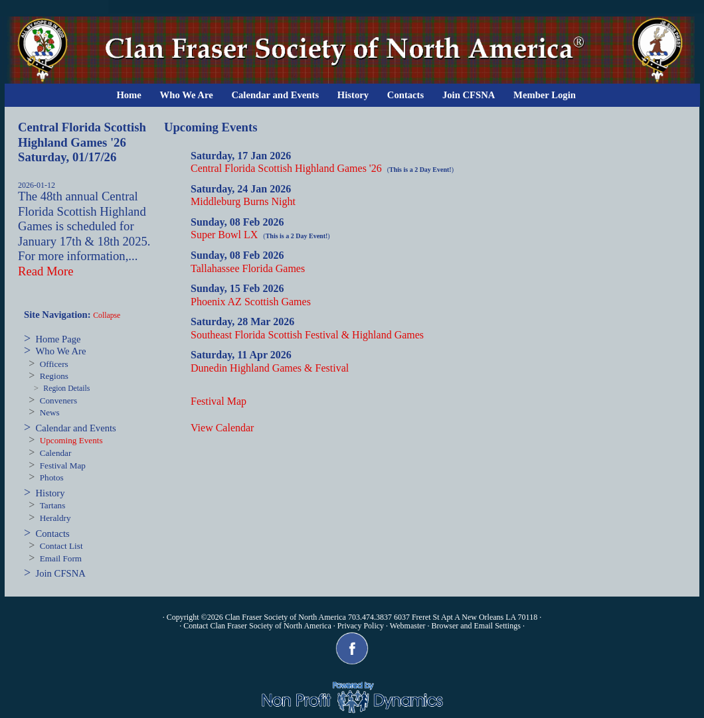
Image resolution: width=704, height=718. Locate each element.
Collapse (106, 315)
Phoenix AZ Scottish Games (251, 301)
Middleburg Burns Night (243, 201)
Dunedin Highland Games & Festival (270, 368)
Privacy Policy (360, 625)
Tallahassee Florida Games (248, 268)
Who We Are (186, 95)
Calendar (56, 453)
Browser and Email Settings (476, 625)
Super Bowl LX (224, 234)
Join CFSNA (468, 95)
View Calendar (222, 427)
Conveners (58, 400)
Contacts (405, 95)
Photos (52, 477)
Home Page (58, 339)
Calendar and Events (275, 95)
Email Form (61, 558)
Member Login (544, 95)
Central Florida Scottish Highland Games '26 (286, 168)
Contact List (61, 546)
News (50, 412)
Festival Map (63, 465)
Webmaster (408, 625)
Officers (54, 364)
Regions (54, 376)
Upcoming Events (71, 440)
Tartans (53, 505)
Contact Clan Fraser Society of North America (257, 625)
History (353, 95)
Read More (45, 271)
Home (128, 95)
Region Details (66, 388)
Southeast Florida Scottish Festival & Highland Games (307, 334)
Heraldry (55, 518)
